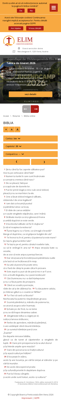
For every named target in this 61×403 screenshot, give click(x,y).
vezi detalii (30, 94)
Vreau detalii (35, 28)
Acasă (6, 116)
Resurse (16, 116)
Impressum (27, 398)
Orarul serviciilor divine (30, 48)
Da (20, 10)
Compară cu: (13, 154)
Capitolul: (12, 146)
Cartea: (11, 138)
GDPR (36, 398)
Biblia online (29, 116)
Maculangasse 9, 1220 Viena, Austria (30, 51)
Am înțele (16, 28)
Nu (31, 10)
